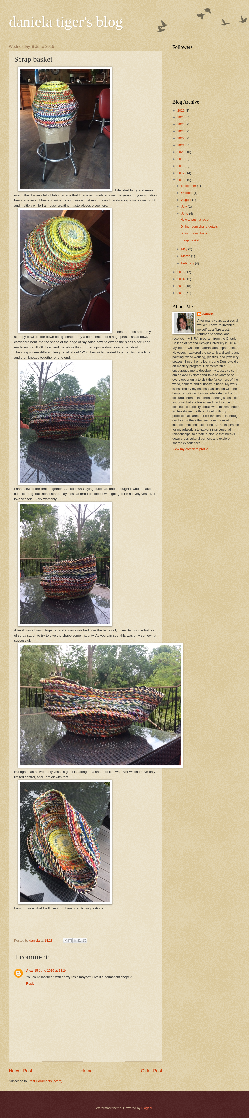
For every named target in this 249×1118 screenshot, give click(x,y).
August (186, 200)
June (185, 214)
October (187, 193)
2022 (181, 138)
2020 (181, 152)
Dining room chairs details (199, 226)
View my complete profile (190, 449)
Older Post (151, 1070)
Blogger (146, 1108)
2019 (181, 159)
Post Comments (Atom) (45, 1081)
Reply (30, 983)
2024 (181, 124)
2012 (181, 293)
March (186, 256)
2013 (181, 286)
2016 (181, 180)
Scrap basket (189, 240)
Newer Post (20, 1070)
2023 (181, 131)
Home (86, 1070)
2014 (181, 279)
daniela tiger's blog (66, 21)
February (188, 263)
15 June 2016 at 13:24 (50, 970)
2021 (181, 145)
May (184, 249)
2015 (181, 272)
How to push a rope (194, 219)
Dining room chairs (193, 233)
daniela (208, 314)
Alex (29, 970)
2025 (181, 117)
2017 (181, 173)
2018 (181, 166)
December (189, 186)
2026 (181, 110)
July (184, 206)
